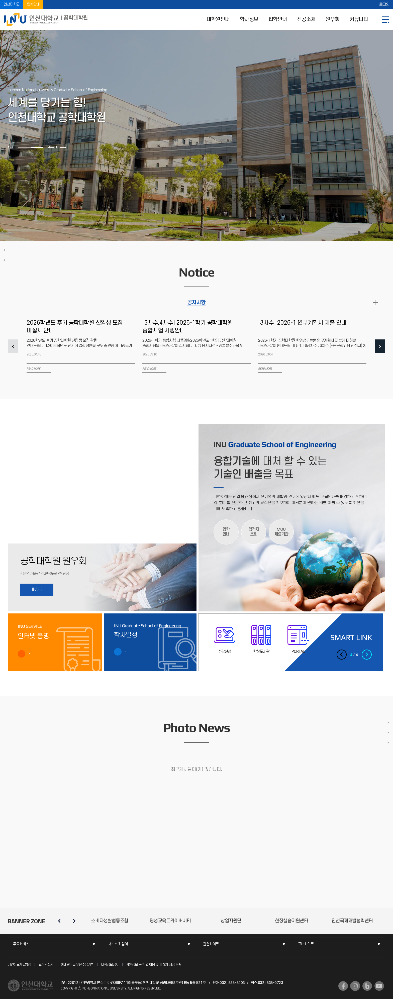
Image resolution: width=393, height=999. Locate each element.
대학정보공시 (110, 964)
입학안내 (33, 4)
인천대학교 (12, 4)
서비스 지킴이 (118, 944)
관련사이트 (211, 944)
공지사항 (196, 302)
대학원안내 (218, 19)
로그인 (384, 4)
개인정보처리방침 (19, 964)
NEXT (380, 346)
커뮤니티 (358, 19)
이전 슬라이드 (51, 147)
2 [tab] (37, 147)
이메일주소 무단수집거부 (77, 964)
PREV (13, 346)
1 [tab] (24, 147)
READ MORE (375, 302)
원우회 (333, 19)
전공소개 (306, 19)
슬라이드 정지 (57, 147)
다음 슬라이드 (63, 147)
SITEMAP (385, 19)
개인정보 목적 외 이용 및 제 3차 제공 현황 (153, 964)
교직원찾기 (46, 964)
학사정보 (249, 19)
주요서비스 (21, 944)
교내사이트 (306, 944)
